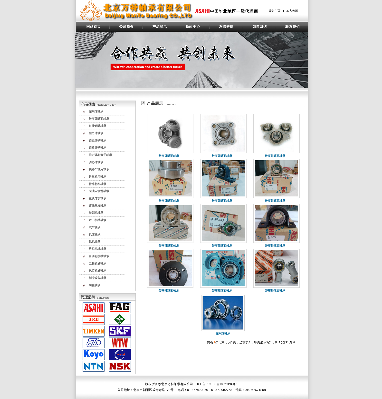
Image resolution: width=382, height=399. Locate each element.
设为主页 (274, 10)
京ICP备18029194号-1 (223, 384)
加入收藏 (292, 10)
